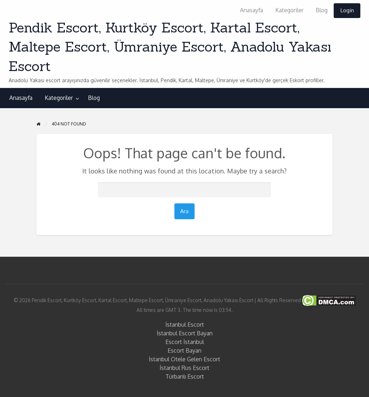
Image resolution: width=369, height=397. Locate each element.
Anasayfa (251, 10)
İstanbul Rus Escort (184, 367)
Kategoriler (289, 10)
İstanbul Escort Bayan (185, 333)
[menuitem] (251, 10)
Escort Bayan (184, 350)
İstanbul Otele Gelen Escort (184, 359)
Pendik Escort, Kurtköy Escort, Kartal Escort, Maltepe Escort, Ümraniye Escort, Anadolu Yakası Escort (170, 47)
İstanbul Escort (184, 324)
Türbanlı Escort (184, 376)
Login (347, 10)
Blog (322, 10)
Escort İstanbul (184, 341)
